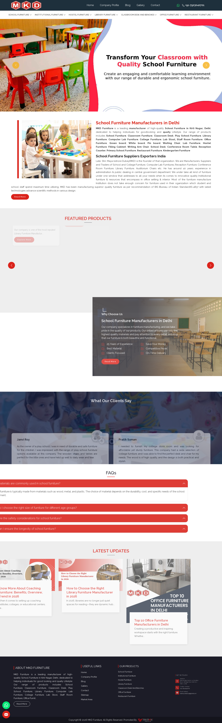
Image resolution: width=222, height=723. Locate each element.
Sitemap (90, 676)
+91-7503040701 (193, 5)
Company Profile (109, 5)
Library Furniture (106, 15)
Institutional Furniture (50, 15)
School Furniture (20, 15)
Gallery (141, 5)
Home (90, 5)
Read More (20, 198)
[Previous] (11, 265)
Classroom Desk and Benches (139, 15)
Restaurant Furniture (199, 15)
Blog (127, 5)
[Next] (210, 265)
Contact (155, 5)
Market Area (91, 678)
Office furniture (171, 15)
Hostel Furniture (80, 15)
